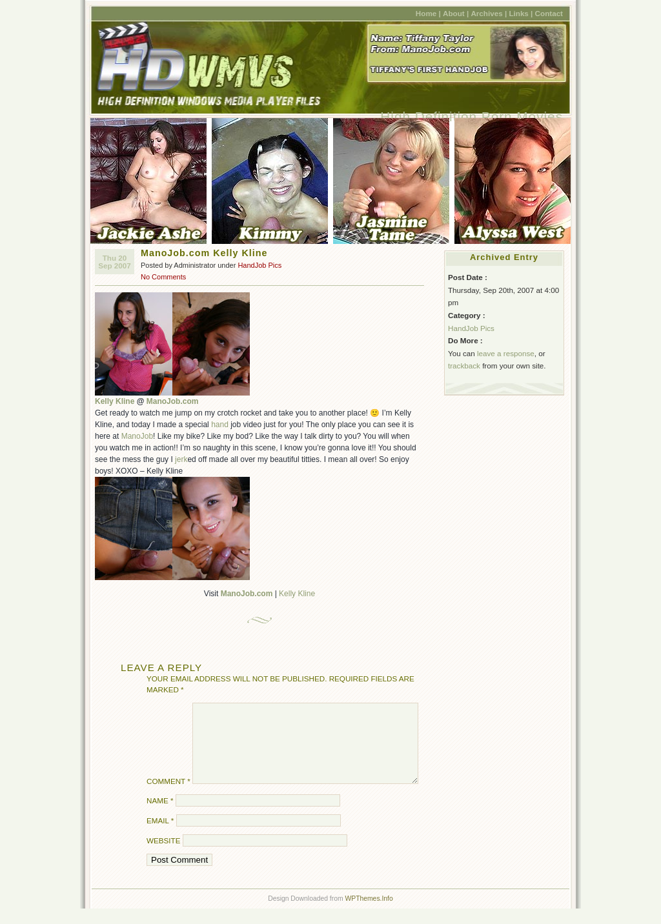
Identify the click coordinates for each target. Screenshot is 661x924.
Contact (549, 13)
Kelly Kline (114, 401)
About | (456, 13)
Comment (168, 796)
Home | (428, 13)
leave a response (505, 353)
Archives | (489, 13)
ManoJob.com (173, 401)
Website (163, 856)
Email (160, 836)
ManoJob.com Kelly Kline (204, 253)
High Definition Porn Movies (471, 116)
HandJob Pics (259, 265)
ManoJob (137, 436)
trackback (464, 365)
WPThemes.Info (368, 914)
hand (220, 424)
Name (160, 816)
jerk (181, 459)
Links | (521, 13)
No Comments (163, 277)
